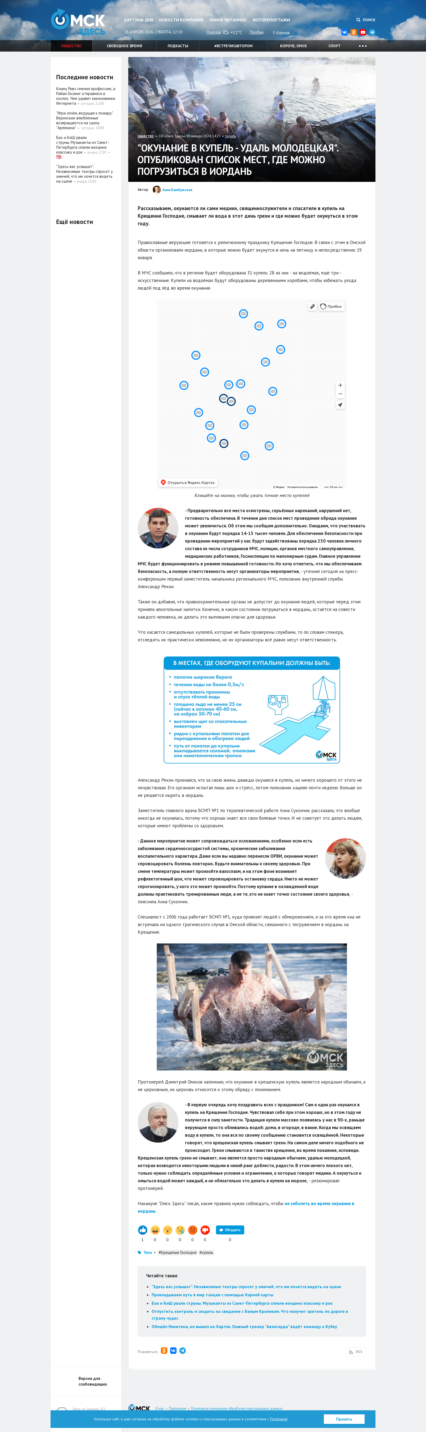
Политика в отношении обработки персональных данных (237, 1408)
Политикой (278, 1419)
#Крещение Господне (178, 1252)
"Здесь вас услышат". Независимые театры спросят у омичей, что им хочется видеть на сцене (246, 1286)
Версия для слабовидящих (93, 1381)
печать (230, 136)
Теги (147, 1252)
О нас (159, 1408)
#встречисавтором (233, 45)
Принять (344, 1419)
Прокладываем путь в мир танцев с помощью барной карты (212, 1294)
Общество (71, 45)
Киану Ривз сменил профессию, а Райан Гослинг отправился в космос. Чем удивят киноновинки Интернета (85, 96)
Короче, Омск (293, 45)
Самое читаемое (227, 20)
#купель (206, 1252)
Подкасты (178, 45)
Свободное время (124, 45)
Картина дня (138, 20)
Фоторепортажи (271, 20)
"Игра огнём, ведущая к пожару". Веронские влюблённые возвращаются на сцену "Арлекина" (84, 120)
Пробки (256, 32)
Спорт (334, 45)
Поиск (365, 19)
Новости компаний (181, 20)
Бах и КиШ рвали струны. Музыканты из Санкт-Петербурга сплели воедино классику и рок (242, 1303)
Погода (213, 32)
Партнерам (177, 1408)
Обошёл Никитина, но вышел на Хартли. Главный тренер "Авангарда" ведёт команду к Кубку (244, 1326)
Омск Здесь (78, 22)
